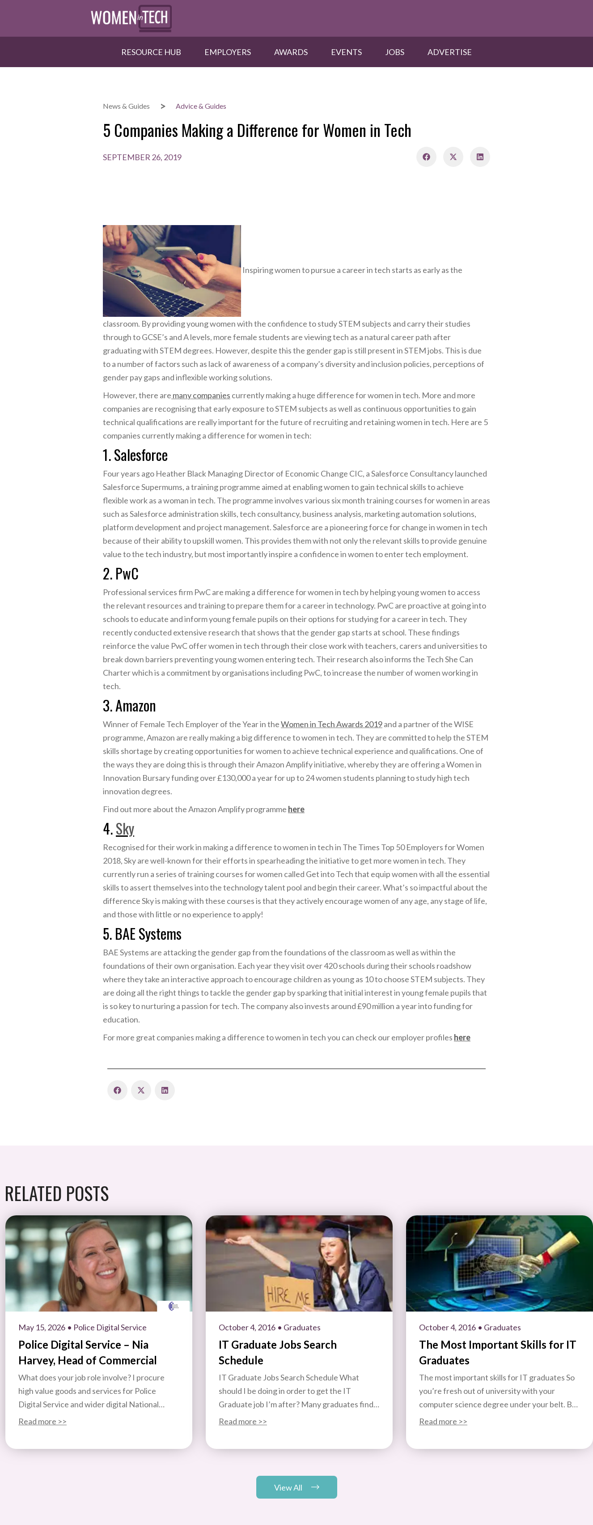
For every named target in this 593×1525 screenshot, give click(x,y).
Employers (227, 51)
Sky (125, 828)
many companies (200, 395)
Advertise (450, 51)
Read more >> (42, 1421)
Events (346, 51)
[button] (426, 157)
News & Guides (126, 106)
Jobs (394, 51)
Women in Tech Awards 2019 (331, 724)
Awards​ (291, 51)
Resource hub (151, 51)
